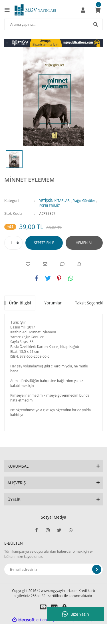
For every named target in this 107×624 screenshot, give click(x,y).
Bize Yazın (75, 614)
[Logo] (35, 10)
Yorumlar (53, 303)
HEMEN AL (84, 242)
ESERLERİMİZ (49, 205)
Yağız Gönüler (84, 200)
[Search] (53, 24)
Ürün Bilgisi (20, 303)
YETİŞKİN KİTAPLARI (55, 200)
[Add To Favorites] (28, 264)
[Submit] (96, 569)
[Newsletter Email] (53, 569)
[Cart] (97, 10)
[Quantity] (13, 243)
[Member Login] (83, 10)
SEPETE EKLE (44, 242)
